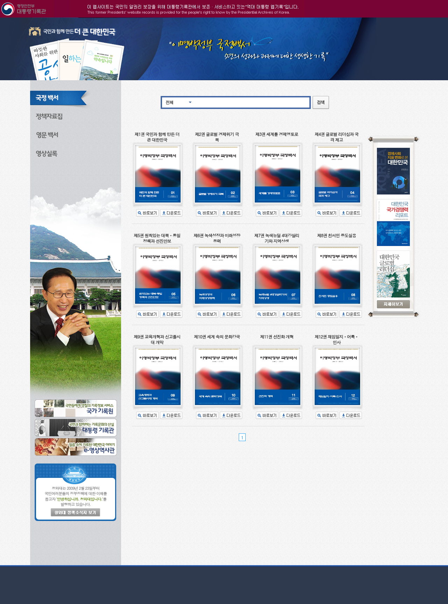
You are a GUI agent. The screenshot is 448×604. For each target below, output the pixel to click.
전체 (169, 102)
